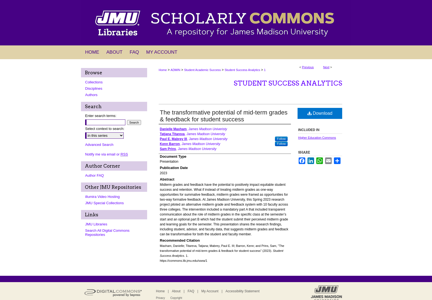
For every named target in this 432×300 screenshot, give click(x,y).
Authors (91, 95)
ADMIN (175, 70)
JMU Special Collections (104, 203)
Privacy (160, 297)
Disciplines (93, 88)
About (176, 291)
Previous (308, 67)
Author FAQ (94, 175)
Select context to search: (104, 129)
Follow (281, 138)
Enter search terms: (100, 116)
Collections (94, 82)
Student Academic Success (202, 70)
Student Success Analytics (242, 70)
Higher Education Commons (317, 137)
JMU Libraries (96, 224)
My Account (209, 291)
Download (320, 113)
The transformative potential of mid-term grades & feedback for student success (223, 116)
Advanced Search (99, 145)
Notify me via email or (106, 154)
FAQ (191, 291)
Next (326, 67)
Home (163, 70)
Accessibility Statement (243, 291)
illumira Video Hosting (102, 197)
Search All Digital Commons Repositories (107, 232)
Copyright (176, 297)
